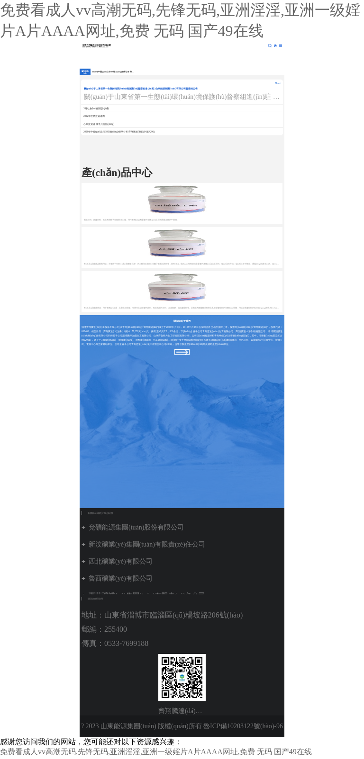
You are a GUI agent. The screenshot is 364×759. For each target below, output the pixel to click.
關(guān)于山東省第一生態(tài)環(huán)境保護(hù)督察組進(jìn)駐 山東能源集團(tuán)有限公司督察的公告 (141, 88)
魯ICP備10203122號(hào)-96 (243, 726)
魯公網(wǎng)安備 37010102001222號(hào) (182, 747)
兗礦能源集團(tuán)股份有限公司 (136, 527)
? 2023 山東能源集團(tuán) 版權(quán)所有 (141, 726)
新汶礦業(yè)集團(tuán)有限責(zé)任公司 (147, 544)
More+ (278, 83)
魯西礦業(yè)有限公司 (121, 578)
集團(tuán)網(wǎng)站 (275, 45)
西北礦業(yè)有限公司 (121, 561)
